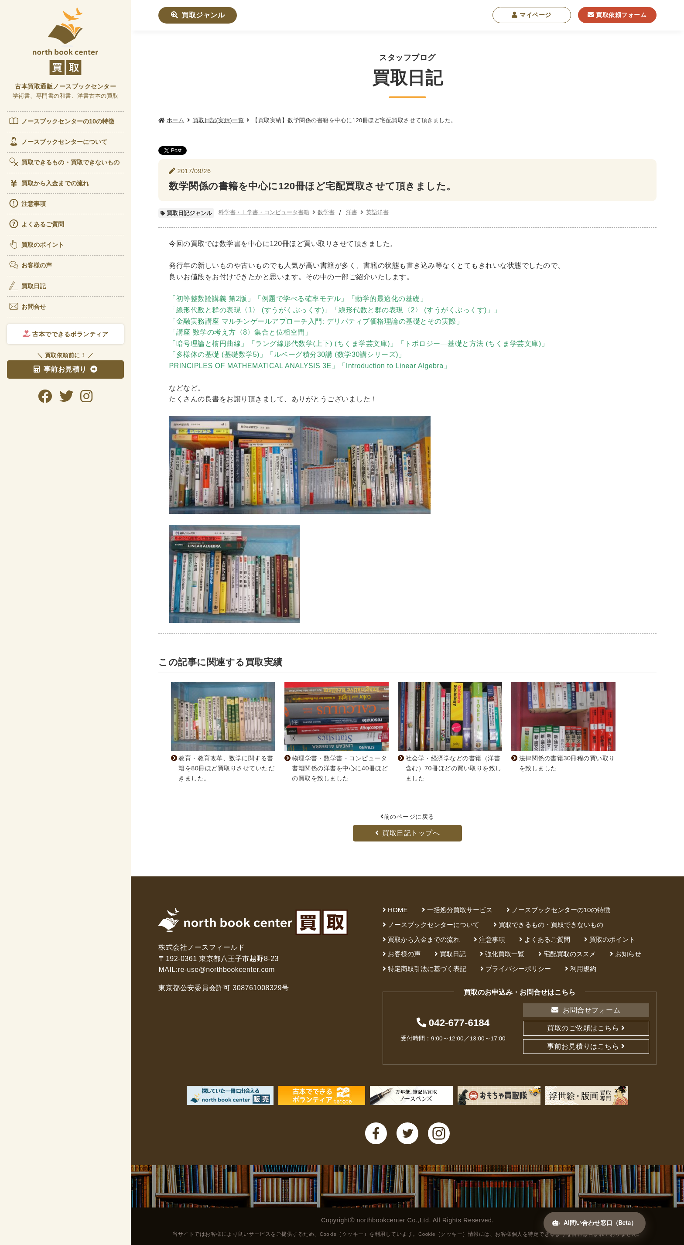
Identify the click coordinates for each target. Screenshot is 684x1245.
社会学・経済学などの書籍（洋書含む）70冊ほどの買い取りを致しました (452, 768)
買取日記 (27, 285)
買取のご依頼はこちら (583, 1028)
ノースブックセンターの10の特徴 (61, 120)
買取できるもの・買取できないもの (64, 161)
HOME (398, 909)
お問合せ (27, 306)
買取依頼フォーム (617, 14)
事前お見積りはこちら (583, 1046)
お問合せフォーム (585, 1010)
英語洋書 (377, 212)
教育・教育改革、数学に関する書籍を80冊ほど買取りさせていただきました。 (225, 768)
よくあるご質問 (36, 223)
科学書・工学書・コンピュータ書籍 (264, 212)
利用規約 (583, 968)
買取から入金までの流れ (48, 183)
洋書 (351, 212)
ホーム (176, 120)
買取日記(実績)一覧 (218, 120)
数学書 (326, 212)
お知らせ (628, 954)
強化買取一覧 (504, 954)
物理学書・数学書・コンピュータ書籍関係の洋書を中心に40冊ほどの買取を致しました (338, 768)
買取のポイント (36, 244)
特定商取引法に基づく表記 (427, 968)
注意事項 (27, 203)
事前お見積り (60, 369)
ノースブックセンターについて (57, 141)
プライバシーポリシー (518, 968)
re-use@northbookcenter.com (227, 969)
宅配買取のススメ (570, 954)
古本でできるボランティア (66, 334)
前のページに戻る (407, 816)
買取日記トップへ (407, 833)
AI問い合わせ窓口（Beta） (593, 1224)
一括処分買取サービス (459, 909)
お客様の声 (30, 264)
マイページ (531, 14)
